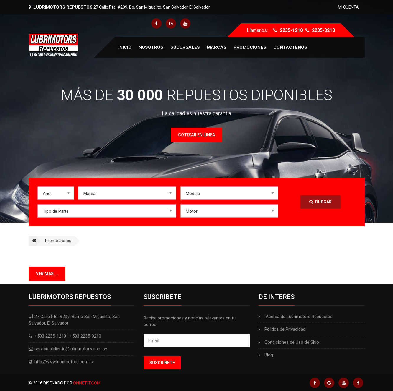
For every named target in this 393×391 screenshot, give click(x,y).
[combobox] (55, 193)
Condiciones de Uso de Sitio (289, 342)
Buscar (320, 201)
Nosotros (151, 47)
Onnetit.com (87, 383)
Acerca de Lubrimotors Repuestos (296, 316)
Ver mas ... (47, 273)
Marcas (216, 47)
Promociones (250, 47)
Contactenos (290, 47)
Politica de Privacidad (282, 329)
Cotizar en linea (196, 134)
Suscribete (162, 362)
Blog (266, 355)
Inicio (124, 47)
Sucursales (185, 47)
